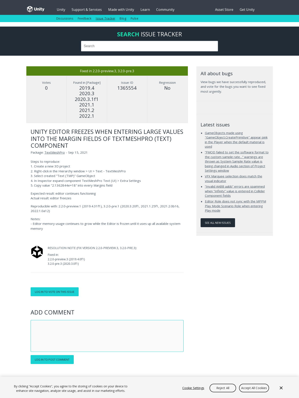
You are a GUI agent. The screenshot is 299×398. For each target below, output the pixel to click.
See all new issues (218, 223)
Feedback (84, 18)
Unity (61, 9)
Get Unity (247, 9)
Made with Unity (121, 9)
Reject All (222, 388)
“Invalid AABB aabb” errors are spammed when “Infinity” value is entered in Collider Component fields (235, 191)
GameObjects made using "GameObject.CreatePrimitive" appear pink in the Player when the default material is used (236, 140)
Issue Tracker (105, 18)
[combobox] (149, 46)
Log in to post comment (52, 359)
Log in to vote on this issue (54, 292)
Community (165, 9)
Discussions (64, 18)
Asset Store (224, 9)
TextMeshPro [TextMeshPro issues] (54, 152)
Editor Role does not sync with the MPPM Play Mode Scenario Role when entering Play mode (235, 205)
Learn (145, 9)
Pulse (134, 18)
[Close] (281, 388)
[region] (149, 387)
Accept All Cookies (254, 388)
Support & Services (87, 9)
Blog (122, 18)
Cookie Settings (193, 388)
